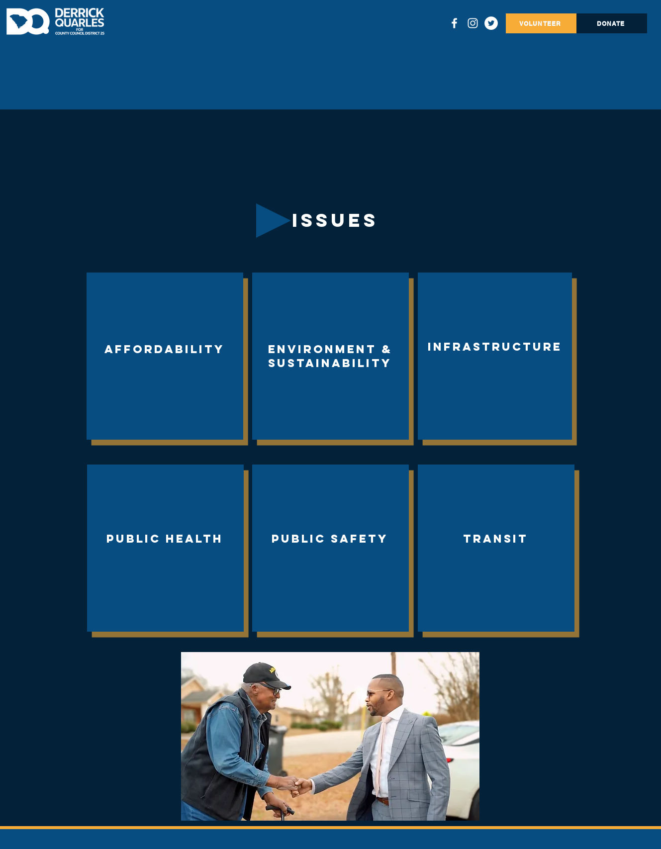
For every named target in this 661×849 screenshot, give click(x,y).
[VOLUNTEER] (541, 23)
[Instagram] (472, 23)
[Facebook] (454, 23)
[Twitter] (491, 23)
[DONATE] (611, 23)
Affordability (164, 349)
